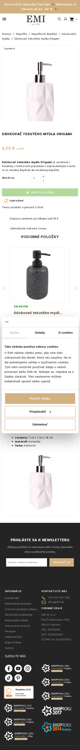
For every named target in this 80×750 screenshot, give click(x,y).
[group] (37, 288)
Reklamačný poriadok (18, 604)
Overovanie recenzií (17, 626)
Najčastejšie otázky (16, 620)
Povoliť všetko (40, 398)
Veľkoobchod (13, 637)
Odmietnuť (40, 424)
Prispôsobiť (40, 411)
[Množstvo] (36, 178)
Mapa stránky (13, 642)
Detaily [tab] (40, 332)
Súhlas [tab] (14, 332)
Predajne (10, 631)
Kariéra (9, 648)
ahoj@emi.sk (56, 602)
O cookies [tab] (65, 332)
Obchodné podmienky (19, 615)
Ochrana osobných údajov (21, 609)
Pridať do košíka (40, 193)
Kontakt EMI (12, 598)
